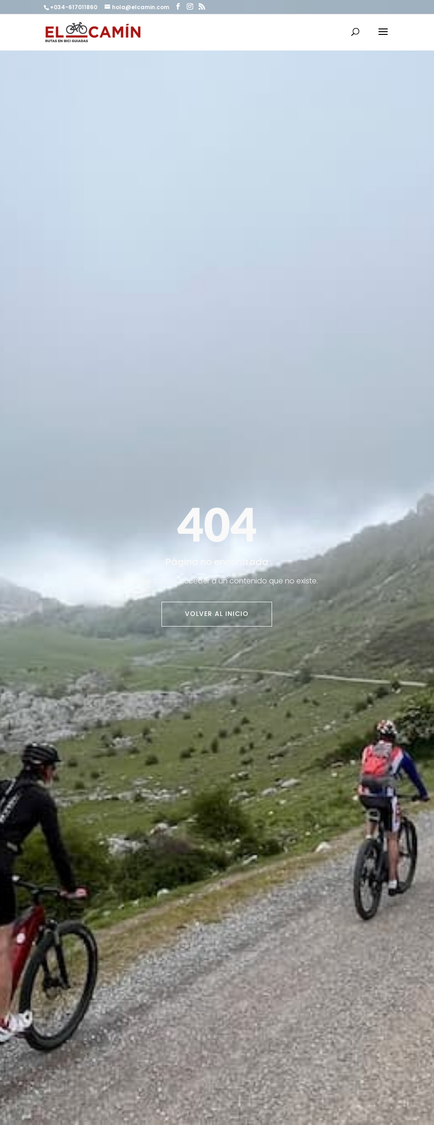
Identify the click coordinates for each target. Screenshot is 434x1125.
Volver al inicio (217, 613)
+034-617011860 (74, 7)
